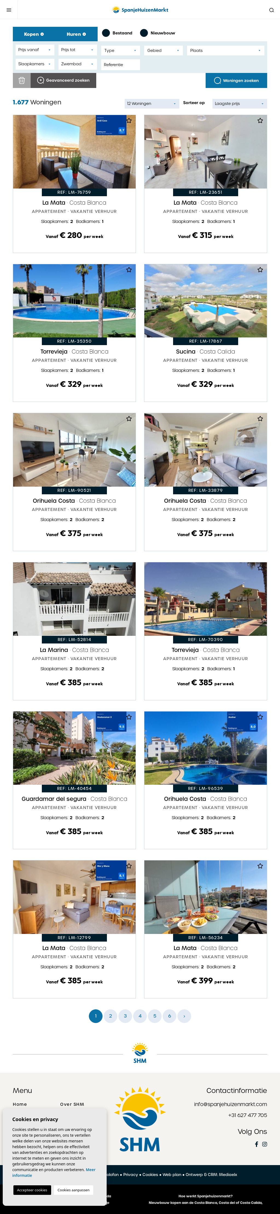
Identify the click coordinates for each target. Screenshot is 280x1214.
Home (20, 1104)
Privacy (130, 1174)
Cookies (150, 1174)
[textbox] (120, 51)
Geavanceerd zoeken (63, 80)
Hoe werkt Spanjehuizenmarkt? (206, 1196)
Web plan (172, 1174)
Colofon (111, 1174)
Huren (76, 34)
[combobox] (120, 50)
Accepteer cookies (32, 1189)
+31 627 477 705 (247, 1115)
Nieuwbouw (157, 33)
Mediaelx (228, 1174)
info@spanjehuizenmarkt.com (230, 1104)
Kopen (34, 34)
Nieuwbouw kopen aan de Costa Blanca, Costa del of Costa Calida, (205, 1203)
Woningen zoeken (236, 80)
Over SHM (72, 1104)
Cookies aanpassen (74, 1189)
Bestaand (117, 33)
